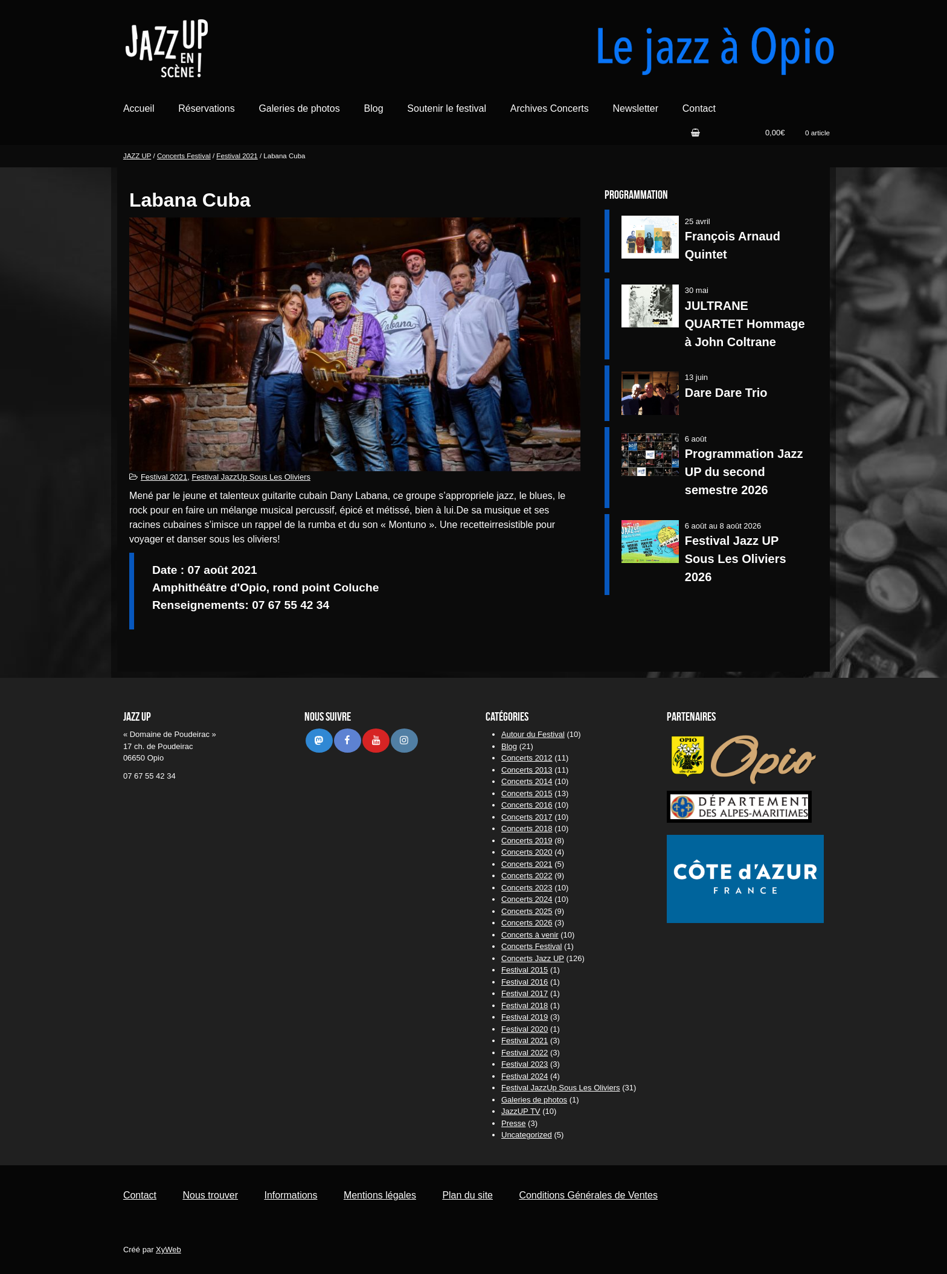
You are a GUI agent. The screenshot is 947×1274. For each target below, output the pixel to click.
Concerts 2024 (527, 899)
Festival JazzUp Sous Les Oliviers (250, 476)
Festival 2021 (236, 155)
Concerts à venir (530, 934)
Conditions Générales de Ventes (588, 1195)
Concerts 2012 (527, 757)
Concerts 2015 (527, 793)
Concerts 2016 (527, 804)
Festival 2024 (524, 1076)
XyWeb (168, 1249)
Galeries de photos (298, 108)
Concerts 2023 (527, 887)
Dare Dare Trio (726, 392)
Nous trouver (210, 1195)
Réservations (206, 108)
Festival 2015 (524, 969)
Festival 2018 (524, 1005)
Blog (374, 108)
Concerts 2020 (527, 852)
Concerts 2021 (527, 864)
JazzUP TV (521, 1111)
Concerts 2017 (527, 817)
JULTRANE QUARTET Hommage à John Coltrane (745, 324)
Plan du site (467, 1195)
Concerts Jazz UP (532, 958)
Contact (699, 108)
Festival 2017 (524, 993)
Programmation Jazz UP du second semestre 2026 (744, 472)
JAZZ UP (137, 155)
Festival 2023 (524, 1064)
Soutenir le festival (446, 108)
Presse (513, 1123)
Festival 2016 (524, 981)
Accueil (139, 108)
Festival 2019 (524, 1016)
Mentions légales (380, 1195)
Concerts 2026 (527, 922)
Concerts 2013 (527, 769)
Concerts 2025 (527, 911)
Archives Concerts (549, 108)
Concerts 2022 (527, 875)
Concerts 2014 (527, 781)
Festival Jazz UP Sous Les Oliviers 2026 (735, 559)
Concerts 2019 (527, 840)
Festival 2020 (524, 1029)
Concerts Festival (184, 155)
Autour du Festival (533, 734)
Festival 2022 (524, 1052)
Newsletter (635, 108)
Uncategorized (526, 1134)
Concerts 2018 (527, 828)
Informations (290, 1195)
